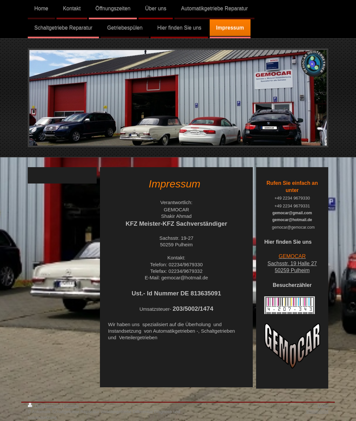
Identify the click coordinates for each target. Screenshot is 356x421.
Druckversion (44, 405)
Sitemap (71, 405)
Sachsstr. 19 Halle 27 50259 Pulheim (292, 263)
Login (323, 405)
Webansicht (317, 411)
